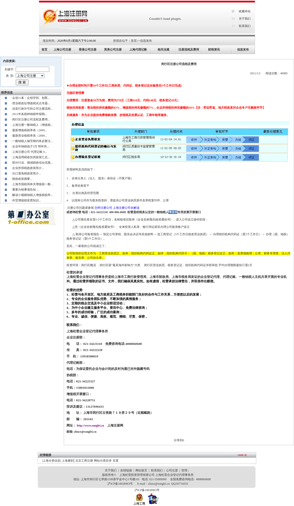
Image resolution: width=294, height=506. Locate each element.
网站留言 (141, 470)
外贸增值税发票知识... (26, 200)
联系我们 (245, 26)
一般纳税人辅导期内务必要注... (32, 141)
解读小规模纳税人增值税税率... (32, 195)
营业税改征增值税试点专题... (31, 103)
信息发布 (146, 40)
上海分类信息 (51, 460)
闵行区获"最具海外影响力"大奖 (120, 265)
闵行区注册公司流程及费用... (31, 119)
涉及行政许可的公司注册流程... (32, 108)
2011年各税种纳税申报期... (29, 114)
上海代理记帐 (138, 49)
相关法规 (163, 49)
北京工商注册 (84, 460)
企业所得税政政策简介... (28, 168)
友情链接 (126, 470)
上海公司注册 (62, 49)
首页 (134, 40)
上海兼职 (68, 460)
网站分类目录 (103, 460)
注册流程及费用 (188, 49)
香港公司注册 (87, 49)
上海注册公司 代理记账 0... (29, 152)
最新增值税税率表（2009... (29, 130)
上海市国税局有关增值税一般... (32, 184)
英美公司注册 (113, 49)
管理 (184, 470)
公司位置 (172, 470)
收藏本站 (245, 11)
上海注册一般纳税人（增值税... (32, 125)
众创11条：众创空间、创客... (31, 98)
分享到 (178, 440)
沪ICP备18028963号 (120, 483)
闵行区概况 (88, 265)
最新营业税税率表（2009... (29, 135)
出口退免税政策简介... (26, 173)
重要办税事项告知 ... (25, 189)
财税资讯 (214, 49)
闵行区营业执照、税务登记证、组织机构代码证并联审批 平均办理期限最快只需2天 (198, 265)
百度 (116, 460)
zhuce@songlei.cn (85, 431)
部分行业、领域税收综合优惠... (32, 162)
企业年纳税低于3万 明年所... (30, 146)
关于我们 (245, 18)
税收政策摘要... (22, 179)
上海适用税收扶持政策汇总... (31, 157)
